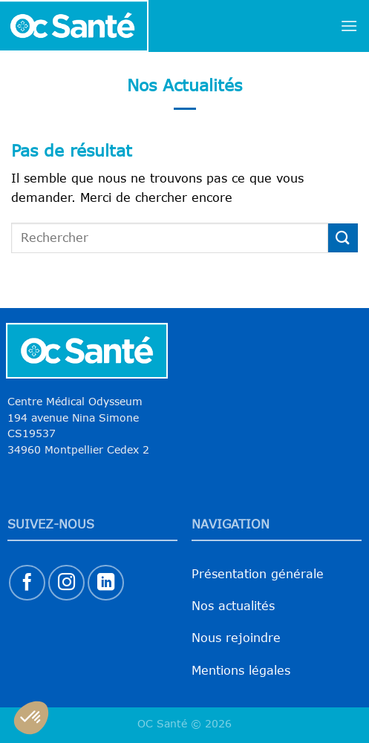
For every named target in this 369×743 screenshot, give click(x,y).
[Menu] (349, 25)
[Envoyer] (343, 237)
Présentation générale (258, 573)
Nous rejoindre (236, 637)
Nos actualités (233, 605)
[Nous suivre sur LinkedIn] (106, 583)
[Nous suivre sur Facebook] (27, 583)
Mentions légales (241, 670)
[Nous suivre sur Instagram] (66, 583)
